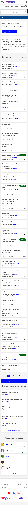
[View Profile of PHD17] (14, 348)
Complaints (3, 487)
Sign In (26, 2)
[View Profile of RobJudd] (15, 215)
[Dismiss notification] (26, 6)
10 (7, 191)
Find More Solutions (14, 430)
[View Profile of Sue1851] (15, 193)
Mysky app (5, 213)
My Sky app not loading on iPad (12, 400)
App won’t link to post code (10, 366)
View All (14, 473)
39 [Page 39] (19, 376)
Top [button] (15, 481)
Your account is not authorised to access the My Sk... (11, 333)
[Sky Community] (9, 2)
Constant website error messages (12, 416)
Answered (22, 155)
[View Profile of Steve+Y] (15, 337)
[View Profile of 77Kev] (14, 359)
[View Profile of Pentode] (15, 75)
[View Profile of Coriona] (15, 303)
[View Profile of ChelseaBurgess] (5, 107)
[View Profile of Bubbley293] (16, 263)
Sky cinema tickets (8, 64)
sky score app (6, 231)
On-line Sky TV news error (10, 73)
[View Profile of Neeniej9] (15, 274)
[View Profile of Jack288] (15, 66)
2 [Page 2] (10, 376)
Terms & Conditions (22, 484)
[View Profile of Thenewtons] (16, 294)
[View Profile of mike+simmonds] (16, 206)
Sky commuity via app (9, 423)
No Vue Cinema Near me (9, 300)
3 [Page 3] (13, 376)
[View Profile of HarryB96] (15, 168)
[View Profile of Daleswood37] (16, 84)
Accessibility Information (21, 485)
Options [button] (22, 57)
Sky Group (3, 488)
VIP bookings (6, 125)
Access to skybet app (8, 82)
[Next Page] (23, 376)
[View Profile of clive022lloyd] (16, 324)
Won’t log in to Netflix (9, 222)
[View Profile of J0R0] (14, 179)
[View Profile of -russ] (14, 138)
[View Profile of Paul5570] (16, 244)
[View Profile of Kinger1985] (15, 254)
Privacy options (4, 484)
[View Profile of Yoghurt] (6, 425)
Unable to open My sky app (10, 155)
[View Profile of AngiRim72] (16, 368)
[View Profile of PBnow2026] (16, 224)
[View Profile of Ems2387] (16, 127)
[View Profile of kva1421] (15, 157)
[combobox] (13, 12)
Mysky (4, 292)
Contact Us (24, 487)
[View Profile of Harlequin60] (16, 148)
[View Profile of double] (15, 233)
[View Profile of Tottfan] (14, 95)
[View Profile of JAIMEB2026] (16, 285)
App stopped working (8, 261)
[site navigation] (2, 2)
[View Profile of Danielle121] (15, 313)
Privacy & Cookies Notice (6, 485)
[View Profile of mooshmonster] (16, 118)
